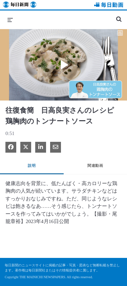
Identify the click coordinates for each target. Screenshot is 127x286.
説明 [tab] (32, 165)
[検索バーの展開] (119, 16)
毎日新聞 (20, 5)
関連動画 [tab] (95, 165)
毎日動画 (108, 5)
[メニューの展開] (10, 19)
